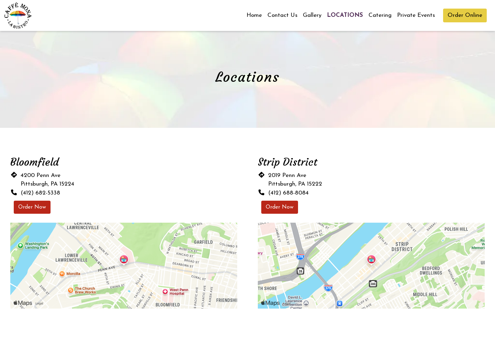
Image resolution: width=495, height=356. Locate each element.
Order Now (32, 207)
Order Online (465, 15)
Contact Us (282, 15)
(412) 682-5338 (40, 193)
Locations (345, 15)
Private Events (416, 15)
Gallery (312, 15)
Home (254, 15)
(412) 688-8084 (288, 193)
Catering (380, 15)
